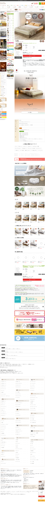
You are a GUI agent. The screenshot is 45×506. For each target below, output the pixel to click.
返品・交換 (1, 78)
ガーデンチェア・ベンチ (34, 397)
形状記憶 (17, 457)
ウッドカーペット (18, 429)
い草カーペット (18, 434)
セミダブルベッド (4, 413)
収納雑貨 (32, 441)
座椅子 (3, 392)
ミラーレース (18, 461)
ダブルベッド (30, 146)
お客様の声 (27, 491)
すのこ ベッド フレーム (27, 154)
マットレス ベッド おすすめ (31, 148)
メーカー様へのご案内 (2, 82)
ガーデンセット (33, 399)
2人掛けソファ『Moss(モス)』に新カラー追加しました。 (9, 358)
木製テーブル (18, 381)
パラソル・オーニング (34, 406)
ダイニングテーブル (19, 383)
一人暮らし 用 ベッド (34, 150)
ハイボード (17, 413)
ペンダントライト (33, 381)
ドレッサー (3, 429)
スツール (3, 390)
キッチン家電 (32, 436)
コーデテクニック (2, 91)
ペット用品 (32, 461)
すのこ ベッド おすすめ (29, 11)
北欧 (17, 441)
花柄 (17, 452)
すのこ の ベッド (26, 153)
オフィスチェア (4, 463)
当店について (8, 5)
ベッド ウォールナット (18, 148)
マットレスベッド (4, 406)
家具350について (4, 491)
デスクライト (32, 388)
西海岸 (17, 439)
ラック (3, 431)
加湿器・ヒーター (33, 434)
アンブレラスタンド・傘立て (34, 459)
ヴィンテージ (18, 443)
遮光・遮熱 (17, 459)
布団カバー (3, 452)
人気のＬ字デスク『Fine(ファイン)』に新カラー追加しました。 (10, 355)
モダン (17, 445)
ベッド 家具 (22, 150)
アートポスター (33, 456)
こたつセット (18, 397)
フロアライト (32, 390)
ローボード (17, 411)
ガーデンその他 (33, 408)
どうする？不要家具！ (2, 88)
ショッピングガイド (19, 5)
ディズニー (17, 454)
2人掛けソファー (4, 383)
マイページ (15, 5)
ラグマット (17, 427)
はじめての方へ (8, 491)
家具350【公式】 (17, 11)
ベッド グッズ (40, 150)
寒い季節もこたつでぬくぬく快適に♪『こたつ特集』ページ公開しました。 (11, 348)
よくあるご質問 (23, 5)
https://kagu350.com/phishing (4, 367)
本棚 (2, 422)
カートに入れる (32, 55)
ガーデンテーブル (33, 395)
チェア (3, 461)
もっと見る (29, 112)
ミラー (32, 445)
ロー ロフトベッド (39, 148)
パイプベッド (3, 408)
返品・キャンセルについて (28, 5)
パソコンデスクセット (19, 402)
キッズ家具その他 (33, 422)
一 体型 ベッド (17, 150)
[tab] (11, 469)
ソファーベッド (4, 388)
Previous (14, 231)
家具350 (1, 491)
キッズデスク (32, 415)
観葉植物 (32, 450)
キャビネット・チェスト (5, 424)
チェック (17, 450)
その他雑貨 (32, 463)
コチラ (4, 483)
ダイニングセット (18, 420)
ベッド (20, 11)
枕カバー (3, 454)
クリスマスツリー (33, 452)
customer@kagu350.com (30, 488)
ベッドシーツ (3, 456)
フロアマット (18, 432)
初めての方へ (12, 5)
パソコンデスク (18, 404)
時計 (31, 454)
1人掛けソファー (4, 381)
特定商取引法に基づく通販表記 (35, 491)
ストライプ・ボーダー (19, 448)
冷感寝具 (3, 447)
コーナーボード (18, 415)
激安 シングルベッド (27, 150)
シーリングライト (33, 383)
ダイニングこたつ (18, 395)
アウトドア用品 (33, 427)
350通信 (30, 491)
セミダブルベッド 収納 (36, 146)
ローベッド (25, 146)
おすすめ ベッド (25, 148)
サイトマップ (2, 85)
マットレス (3, 445)
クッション (32, 447)
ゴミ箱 (32, 443)
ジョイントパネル (33, 404)
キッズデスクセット (33, 420)
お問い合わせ (32, 5)
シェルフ (3, 420)
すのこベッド (24, 11)
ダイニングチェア (18, 422)
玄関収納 (3, 433)
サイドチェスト (18, 406)
